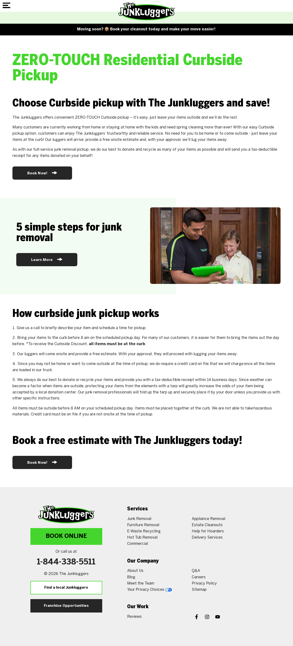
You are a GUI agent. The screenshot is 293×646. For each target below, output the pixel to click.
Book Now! (42, 173)
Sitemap (199, 589)
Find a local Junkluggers (66, 587)
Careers (199, 577)
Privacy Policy (204, 583)
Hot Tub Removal (142, 537)
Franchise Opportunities (66, 605)
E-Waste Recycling (144, 531)
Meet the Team (140, 583)
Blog (131, 577)
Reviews (134, 616)
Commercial (137, 544)
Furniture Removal (143, 525)
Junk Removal (139, 519)
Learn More (46, 259)
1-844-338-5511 (66, 562)
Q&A (196, 571)
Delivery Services (207, 537)
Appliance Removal (208, 519)
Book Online (66, 536)
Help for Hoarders (208, 531)
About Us (135, 571)
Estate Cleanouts (207, 525)
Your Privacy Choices (149, 589)
